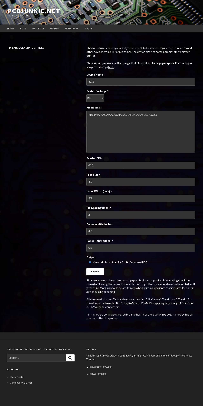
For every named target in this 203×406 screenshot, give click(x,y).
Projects (38, 28)
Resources (72, 28)
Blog (23, 28)
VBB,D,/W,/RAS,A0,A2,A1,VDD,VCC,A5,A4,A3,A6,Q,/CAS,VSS (140, 132)
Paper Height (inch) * (99, 240)
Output (91, 257)
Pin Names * (94, 107)
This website (16, 377)
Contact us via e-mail (21, 382)
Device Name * (95, 74)
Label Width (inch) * (99, 191)
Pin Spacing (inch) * (98, 207)
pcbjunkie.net (34, 11)
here (111, 67)
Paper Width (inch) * (99, 224)
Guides (54, 28)
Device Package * (97, 91)
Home (10, 28)
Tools (88, 28)
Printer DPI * (94, 158)
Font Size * (93, 174)
